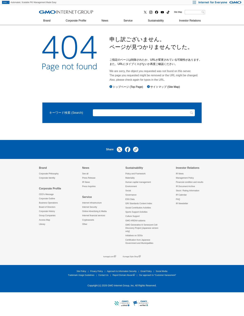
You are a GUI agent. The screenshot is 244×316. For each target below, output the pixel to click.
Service (128, 22)
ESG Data (130, 199)
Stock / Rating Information (187, 190)
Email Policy (146, 271)
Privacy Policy (96, 271)
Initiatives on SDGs (134, 235)
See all (85, 173)
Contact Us (103, 275)
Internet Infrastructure (92, 203)
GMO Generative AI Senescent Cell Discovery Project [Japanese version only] (141, 228)
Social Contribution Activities (138, 208)
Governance (130, 195)
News (105, 22)
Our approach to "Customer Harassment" (157, 275)
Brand (46, 22)
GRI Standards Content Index (138, 203)
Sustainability (155, 22)
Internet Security (52, 13)
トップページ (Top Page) (128, 86)
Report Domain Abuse (124, 275)
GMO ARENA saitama (135, 220)
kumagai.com (109, 256)
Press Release (88, 178)
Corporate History (47, 211)
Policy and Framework (135, 173)
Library (42, 224)
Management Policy (185, 178)
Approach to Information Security (122, 271)
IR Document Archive (185, 186)
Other (84, 224)
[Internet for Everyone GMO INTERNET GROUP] (220, 2)
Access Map (44, 220)
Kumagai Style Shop (132, 256)
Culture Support (132, 216)
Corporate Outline (47, 198)
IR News (86, 182)
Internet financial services (115, 13)
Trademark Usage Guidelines (81, 275)
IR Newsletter (182, 203)
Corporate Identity (47, 178)
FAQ (178, 199)
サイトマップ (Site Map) (165, 86)
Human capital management (138, 182)
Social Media (161, 271)
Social (128, 190)
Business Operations (48, 203)
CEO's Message (46, 194)
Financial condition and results (189, 182)
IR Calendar (181, 195)
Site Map (178, 12)
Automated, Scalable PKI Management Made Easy (29, 2)
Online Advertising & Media (94, 211)
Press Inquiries (51, 13)
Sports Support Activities (136, 212)
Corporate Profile (76, 22)
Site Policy (81, 271)
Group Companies (47, 215)
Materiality (130, 178)
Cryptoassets (88, 220)
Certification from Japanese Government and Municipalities (139, 241)
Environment (131, 186)
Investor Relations (190, 22)
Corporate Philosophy (48, 173)
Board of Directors (47, 207)
